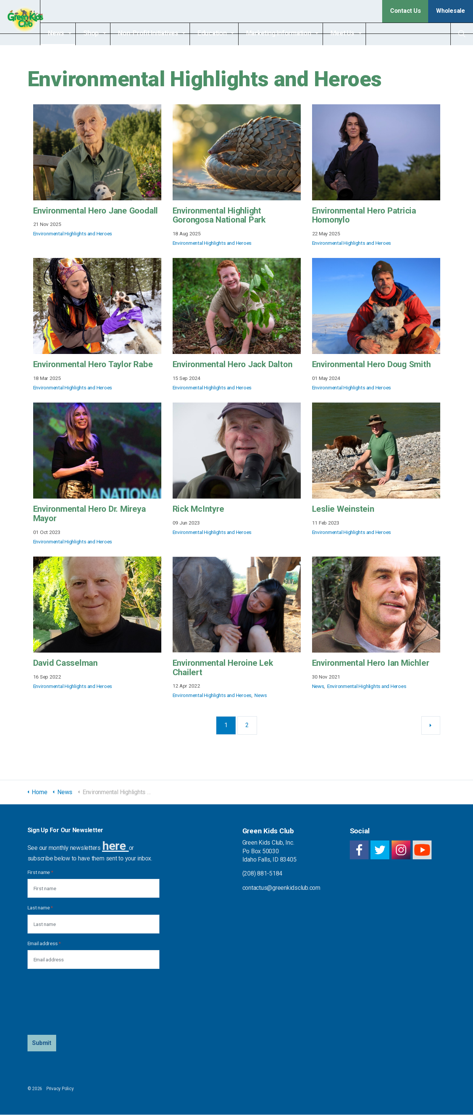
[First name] (93, 888)
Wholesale (450, 10)
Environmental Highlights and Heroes (72, 233)
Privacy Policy (60, 1089)
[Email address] (93, 959)
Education (225, 33)
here (114, 846)
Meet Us (356, 33)
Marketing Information (292, 33)
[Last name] (93, 924)
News (69, 33)
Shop (104, 33)
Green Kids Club (27, 23)
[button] (42, 1043)
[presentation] (58, 1002)
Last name (40, 908)
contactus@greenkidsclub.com (281, 887)
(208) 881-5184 (262, 873)
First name (40, 872)
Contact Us (405, 10)
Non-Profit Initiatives (162, 33)
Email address (44, 943)
